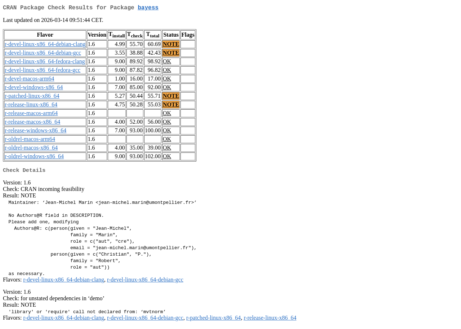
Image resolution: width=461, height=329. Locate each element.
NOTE (171, 45)
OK (167, 63)
